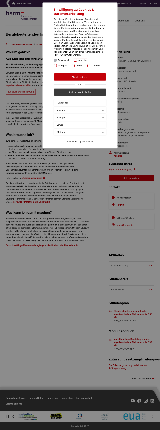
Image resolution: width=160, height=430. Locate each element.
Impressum (87, 141)
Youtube (82, 60)
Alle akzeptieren (80, 77)
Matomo (96, 65)
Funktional (63, 60)
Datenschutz (73, 141)
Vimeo (79, 65)
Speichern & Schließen (79, 92)
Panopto (62, 65)
